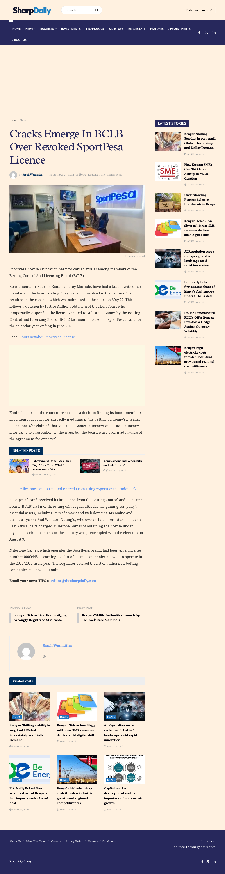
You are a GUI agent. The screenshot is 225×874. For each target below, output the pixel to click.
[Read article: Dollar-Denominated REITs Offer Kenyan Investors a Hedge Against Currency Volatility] (168, 320)
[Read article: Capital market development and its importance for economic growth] (124, 769)
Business (47, 29)
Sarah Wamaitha (32, 174)
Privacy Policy (74, 842)
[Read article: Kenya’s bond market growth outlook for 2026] (90, 466)
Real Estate (136, 29)
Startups (116, 29)
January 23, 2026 (114, 470)
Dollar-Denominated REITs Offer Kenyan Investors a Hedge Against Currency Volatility (199, 322)
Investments (71, 29)
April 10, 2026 (19, 746)
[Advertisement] (112, 82)
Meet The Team (36, 842)
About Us (19, 40)
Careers (56, 842)
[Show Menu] (11, 21)
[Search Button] (97, 10)
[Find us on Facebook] (199, 32)
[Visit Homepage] (31, 10)
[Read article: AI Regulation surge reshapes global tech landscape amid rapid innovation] (124, 706)
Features (157, 29)
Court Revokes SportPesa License (47, 337)
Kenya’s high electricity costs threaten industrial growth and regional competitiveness (199, 357)
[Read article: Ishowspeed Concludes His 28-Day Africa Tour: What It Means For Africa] (19, 466)
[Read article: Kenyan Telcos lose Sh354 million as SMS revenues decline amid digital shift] (77, 706)
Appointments (179, 29)
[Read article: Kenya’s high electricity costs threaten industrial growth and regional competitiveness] (77, 769)
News (29, 29)
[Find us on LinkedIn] (214, 32)
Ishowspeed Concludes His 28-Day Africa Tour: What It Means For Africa (52, 465)
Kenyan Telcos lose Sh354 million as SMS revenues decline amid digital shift (76, 731)
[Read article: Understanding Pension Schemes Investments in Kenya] (168, 202)
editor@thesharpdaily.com (73, 580)
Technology (95, 29)
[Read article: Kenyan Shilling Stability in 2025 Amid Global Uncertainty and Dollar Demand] (29, 706)
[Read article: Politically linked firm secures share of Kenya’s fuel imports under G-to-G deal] (29, 769)
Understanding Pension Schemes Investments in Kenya (199, 199)
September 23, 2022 (61, 174)
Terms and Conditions (102, 842)
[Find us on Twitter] (206, 32)
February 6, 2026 (44, 474)
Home (16, 29)
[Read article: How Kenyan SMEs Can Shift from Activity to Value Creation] (168, 171)
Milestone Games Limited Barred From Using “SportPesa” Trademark (78, 488)
